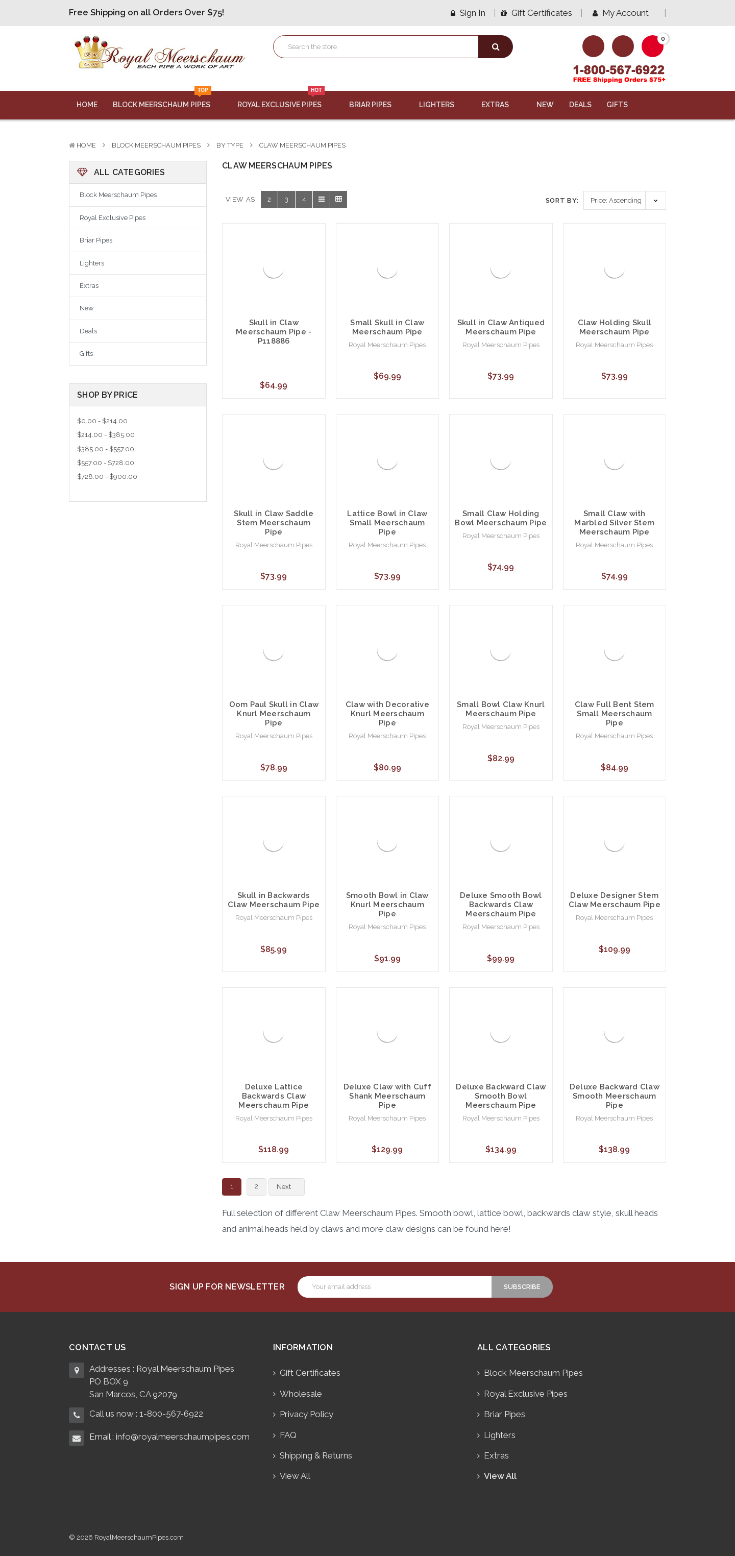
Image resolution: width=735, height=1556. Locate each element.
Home (87, 105)
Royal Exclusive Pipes (285, 100)
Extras (501, 105)
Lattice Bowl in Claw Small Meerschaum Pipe (387, 523)
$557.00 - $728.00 (105, 463)
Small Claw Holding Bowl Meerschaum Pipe (501, 518)
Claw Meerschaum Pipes (302, 145)
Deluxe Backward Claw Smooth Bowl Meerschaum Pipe (501, 1096)
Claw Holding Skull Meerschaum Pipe (615, 327)
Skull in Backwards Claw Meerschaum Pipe (274, 900)
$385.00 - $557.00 (105, 449)
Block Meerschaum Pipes (168, 100)
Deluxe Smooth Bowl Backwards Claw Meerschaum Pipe (501, 904)
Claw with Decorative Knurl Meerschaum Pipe (387, 713)
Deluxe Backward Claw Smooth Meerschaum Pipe (614, 1096)
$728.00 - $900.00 (107, 476)
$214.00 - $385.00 (106, 435)
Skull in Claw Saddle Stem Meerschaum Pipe (273, 523)
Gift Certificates (536, 13)
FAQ (288, 1435)
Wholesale (301, 1394)
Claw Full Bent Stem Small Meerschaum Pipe (614, 713)
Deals (580, 105)
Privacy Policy (306, 1414)
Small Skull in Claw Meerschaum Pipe (387, 327)
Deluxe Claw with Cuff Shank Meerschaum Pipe (387, 1096)
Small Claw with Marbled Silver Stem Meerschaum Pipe (614, 523)
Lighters (443, 105)
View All (295, 1476)
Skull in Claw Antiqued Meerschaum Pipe (501, 327)
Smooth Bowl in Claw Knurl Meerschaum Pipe (387, 904)
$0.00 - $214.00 (102, 421)
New (545, 105)
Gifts (623, 105)
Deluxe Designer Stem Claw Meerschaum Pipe (614, 900)
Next (290, 1187)
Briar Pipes (376, 105)
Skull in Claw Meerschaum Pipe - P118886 (273, 332)
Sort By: (562, 200)
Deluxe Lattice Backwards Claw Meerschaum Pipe (273, 1096)
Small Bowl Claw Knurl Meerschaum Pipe (501, 709)
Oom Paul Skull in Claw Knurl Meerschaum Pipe (274, 713)
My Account (624, 13)
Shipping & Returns (316, 1455)
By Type (229, 145)
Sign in (468, 13)
